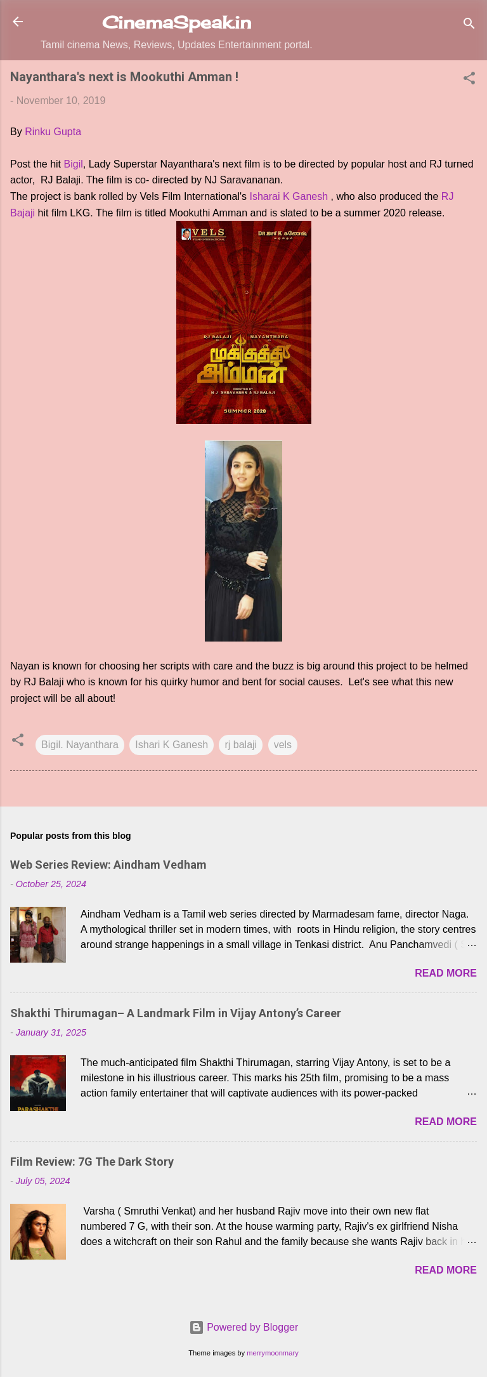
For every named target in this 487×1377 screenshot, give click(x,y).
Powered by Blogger (244, 1327)
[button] (469, 80)
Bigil (73, 164)
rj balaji (240, 744)
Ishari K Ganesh (171, 744)
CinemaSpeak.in (176, 22)
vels (283, 744)
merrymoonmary (272, 1353)
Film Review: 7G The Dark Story (92, 1161)
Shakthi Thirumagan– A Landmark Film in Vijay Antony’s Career (175, 1013)
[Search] (469, 25)
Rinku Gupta (53, 131)
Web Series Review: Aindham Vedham (108, 864)
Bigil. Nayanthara (80, 744)
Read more (446, 973)
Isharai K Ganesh (288, 196)
